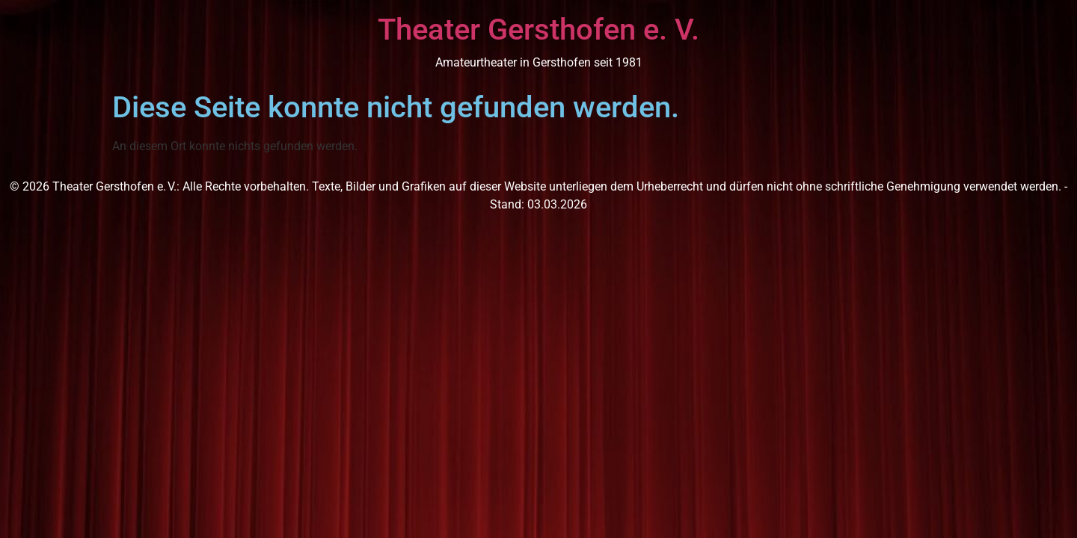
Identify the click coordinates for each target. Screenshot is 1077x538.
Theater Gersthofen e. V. (538, 29)
